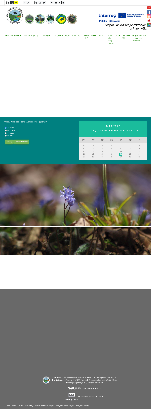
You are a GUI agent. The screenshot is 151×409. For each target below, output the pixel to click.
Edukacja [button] (45, 35)
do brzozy (11, 130)
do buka (10, 128)
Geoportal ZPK (126, 36)
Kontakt (94, 35)
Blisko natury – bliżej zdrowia (111, 39)
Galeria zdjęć (86, 36)
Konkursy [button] (76, 35)
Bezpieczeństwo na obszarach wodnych (139, 38)
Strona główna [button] (12, 35)
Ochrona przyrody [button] (30, 35)
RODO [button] (101, 35)
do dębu (10, 133)
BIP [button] (117, 35)
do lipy (9, 136)
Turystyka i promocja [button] (60, 35)
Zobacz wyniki (22, 142)
